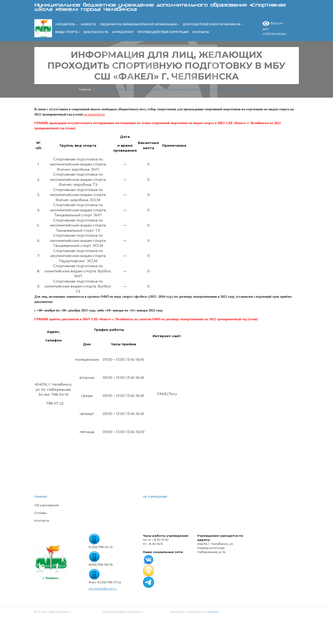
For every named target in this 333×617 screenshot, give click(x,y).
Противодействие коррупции (163, 32)
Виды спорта (66, 32)
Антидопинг (123, 32)
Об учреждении (46, 505)
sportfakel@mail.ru (102, 588)
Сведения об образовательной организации (138, 24)
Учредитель (65, 24)
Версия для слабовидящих (274, 28)
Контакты (200, 32)
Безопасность (96, 32)
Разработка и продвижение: (194, 611)
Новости (88, 24)
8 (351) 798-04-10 (101, 547)
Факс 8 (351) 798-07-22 (105, 582)
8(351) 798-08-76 (101, 564)
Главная (40, 496)
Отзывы (40, 513)
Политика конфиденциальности (122, 611)
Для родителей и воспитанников (211, 24)
